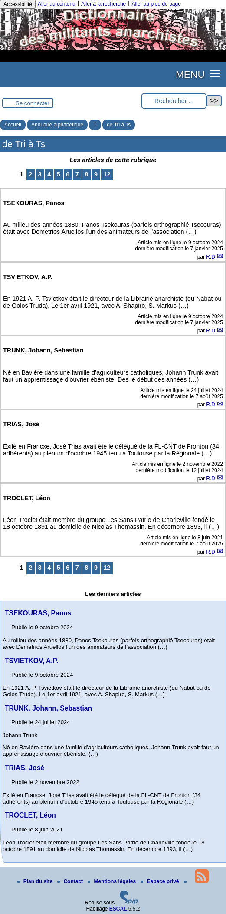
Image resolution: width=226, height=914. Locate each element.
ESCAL (118, 909)
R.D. (211, 257)
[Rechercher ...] (173, 101)
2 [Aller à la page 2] (30, 174)
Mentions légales (112, 881)
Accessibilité (17, 4)
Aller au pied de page (155, 4)
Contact (70, 881)
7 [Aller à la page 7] (77, 174)
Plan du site (35, 881)
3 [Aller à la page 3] (40, 174)
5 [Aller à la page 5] (58, 174)
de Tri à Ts (119, 125)
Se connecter (32, 103)
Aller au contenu (56, 4)
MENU (190, 74)
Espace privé (160, 881)
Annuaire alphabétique (57, 125)
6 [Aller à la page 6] (67, 174)
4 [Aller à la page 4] (49, 174)
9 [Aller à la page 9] (96, 174)
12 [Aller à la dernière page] (106, 174)
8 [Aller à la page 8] (86, 174)
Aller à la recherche (103, 4)
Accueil (12, 125)
